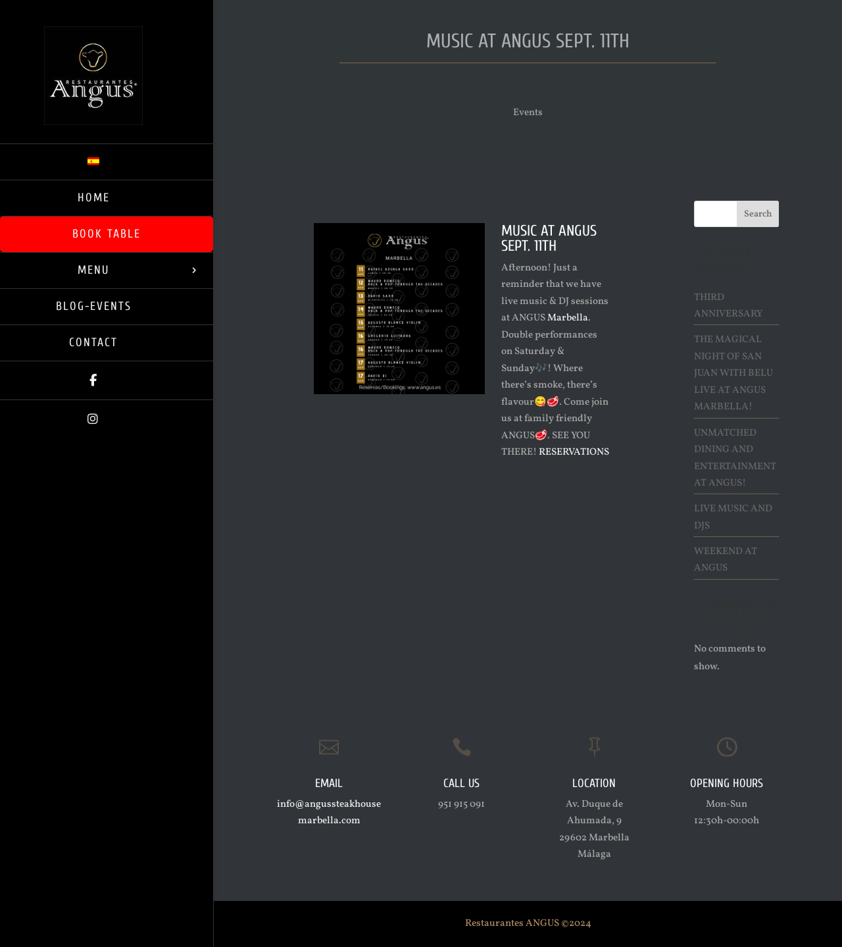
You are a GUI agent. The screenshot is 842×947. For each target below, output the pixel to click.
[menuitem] (106, 161)
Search (758, 214)
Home (94, 198)
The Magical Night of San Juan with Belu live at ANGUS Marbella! (733, 373)
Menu (93, 270)
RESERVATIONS (574, 452)
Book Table (106, 234)
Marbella (567, 318)
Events (528, 113)
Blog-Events (94, 306)
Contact (93, 342)
